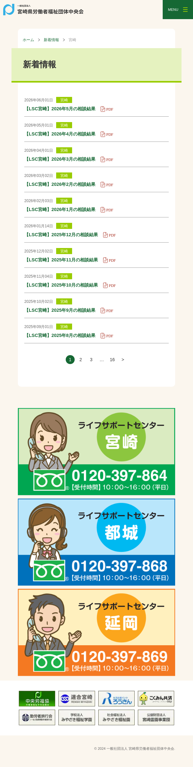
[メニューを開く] (178, 9)
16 (112, 359)
